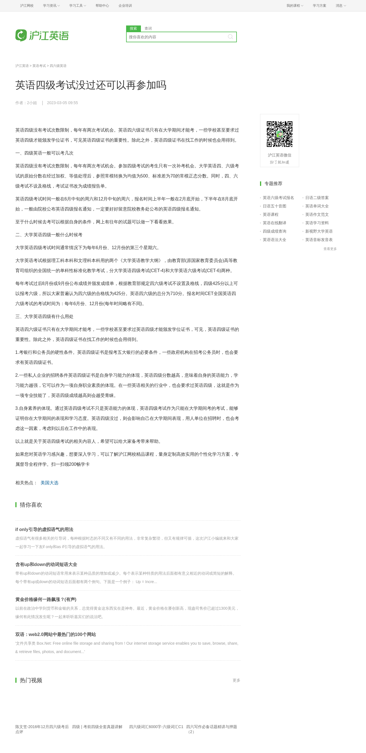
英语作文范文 (317, 214)
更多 (236, 680)
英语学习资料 (317, 223)
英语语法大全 (274, 239)
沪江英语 (22, 66)
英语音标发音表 (319, 239)
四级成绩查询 (274, 231)
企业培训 (125, 6)
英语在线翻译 (274, 223)
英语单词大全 (317, 206)
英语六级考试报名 (278, 197)
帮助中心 (102, 6)
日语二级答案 (317, 197)
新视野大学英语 (319, 231)
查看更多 (330, 249)
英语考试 (39, 66)
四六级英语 (58, 66)
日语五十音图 (274, 206)
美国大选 (49, 482)
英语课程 (270, 214)
